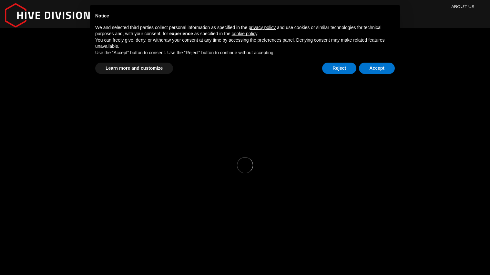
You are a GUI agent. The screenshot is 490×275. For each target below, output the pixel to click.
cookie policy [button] (244, 33)
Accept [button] (376, 68)
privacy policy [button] (262, 27)
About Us (463, 6)
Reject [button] (339, 68)
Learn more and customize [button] (134, 68)
